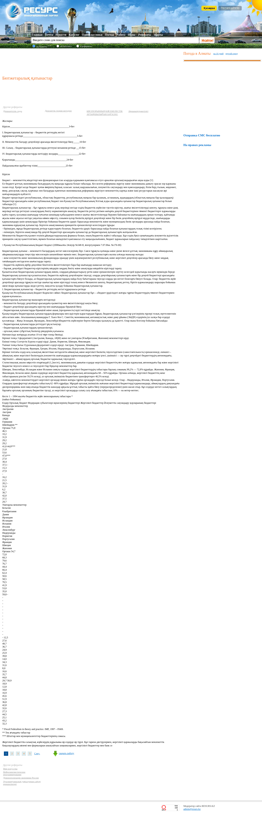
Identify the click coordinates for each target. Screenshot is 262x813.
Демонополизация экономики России (21, 778)
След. (37, 753)
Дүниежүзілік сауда (12, 111)
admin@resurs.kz (192, 809)
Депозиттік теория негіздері (58, 110)
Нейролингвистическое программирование (14, 773)
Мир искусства (10, 768)
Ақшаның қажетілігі (138, 111)
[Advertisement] (91, 61)
